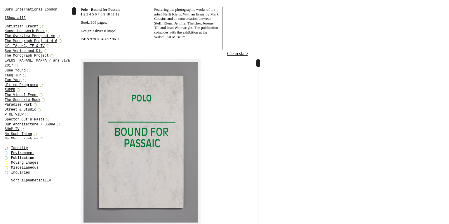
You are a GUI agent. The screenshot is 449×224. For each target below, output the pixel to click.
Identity (19, 148)
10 (108, 14)
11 (113, 14)
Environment (22, 152)
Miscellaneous (25, 167)
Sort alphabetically (31, 180)
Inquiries (20, 172)
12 (117, 14)
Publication (22, 157)
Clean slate (237, 53)
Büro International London (31, 9)
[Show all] (15, 17)
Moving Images (25, 162)
